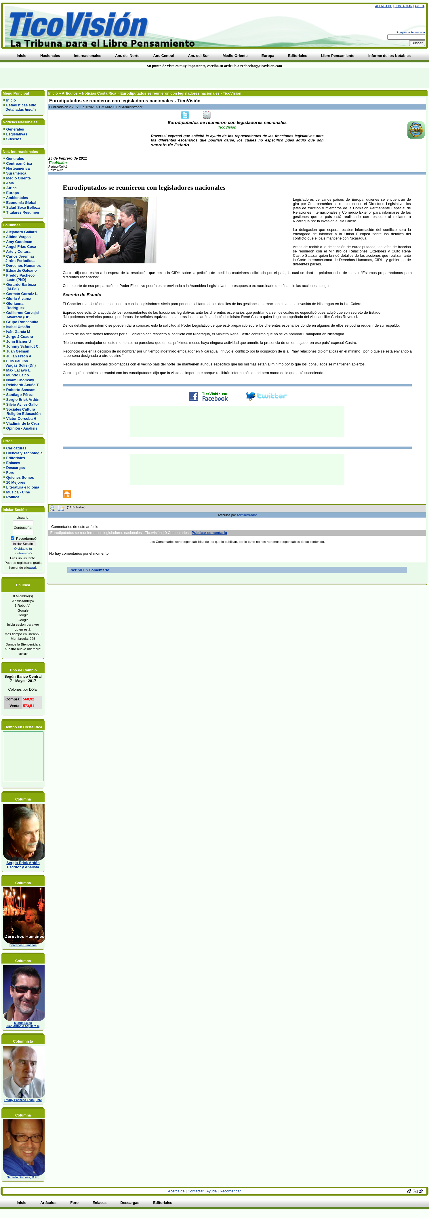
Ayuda (419, 6)
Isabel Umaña (18, 327)
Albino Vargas (18, 237)
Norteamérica (18, 168)
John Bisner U (18, 341)
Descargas (15, 468)
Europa (12, 193)
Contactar (403, 6)
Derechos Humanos (23, 265)
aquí (32, 567)
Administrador (247, 515)
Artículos (70, 93)
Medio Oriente (18, 178)
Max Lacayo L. (18, 370)
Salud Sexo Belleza (23, 207)
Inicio (11, 100)
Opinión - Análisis (21, 428)
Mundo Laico (17, 375)
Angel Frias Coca (21, 246)
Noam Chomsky (20, 380)
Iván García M (18, 332)
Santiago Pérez (19, 394)
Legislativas (16, 134)
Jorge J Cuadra (19, 336)
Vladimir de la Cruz (22, 423)
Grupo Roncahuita (22, 322)
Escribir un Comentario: (89, 570)
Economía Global (21, 202)
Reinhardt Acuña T (22, 385)
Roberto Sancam (21, 390)
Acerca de (383, 6)
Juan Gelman (17, 351)
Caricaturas (16, 448)
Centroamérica (19, 163)
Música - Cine (18, 492)
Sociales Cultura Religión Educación (22, 411)
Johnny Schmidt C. (23, 346)
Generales (15, 129)
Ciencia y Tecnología (24, 453)
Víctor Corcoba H (21, 418)
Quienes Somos (20, 477)
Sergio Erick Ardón (22, 399)
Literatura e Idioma (22, 487)
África (11, 188)
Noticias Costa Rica (99, 93)
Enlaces (13, 463)
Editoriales (15, 458)
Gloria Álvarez (18, 298)
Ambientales (17, 198)
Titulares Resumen (22, 212)
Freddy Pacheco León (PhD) (19, 277)
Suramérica (16, 173)
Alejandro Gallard (21, 232)
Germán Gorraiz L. (22, 294)
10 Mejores (15, 482)
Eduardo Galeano (21, 270)
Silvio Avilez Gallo (22, 404)
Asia (10, 183)
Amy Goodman (19, 242)
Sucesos (14, 139)
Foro (10, 472)
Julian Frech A (19, 356)
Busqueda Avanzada (410, 32)
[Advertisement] (103, 78)
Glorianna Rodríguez (13, 305)
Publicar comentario (209, 533)
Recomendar (230, 1191)
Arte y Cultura (18, 251)
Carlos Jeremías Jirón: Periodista (19, 258)
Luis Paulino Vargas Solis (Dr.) (19, 363)
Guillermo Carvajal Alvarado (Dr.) (21, 315)
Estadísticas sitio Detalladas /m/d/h (19, 107)
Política (13, 497)
